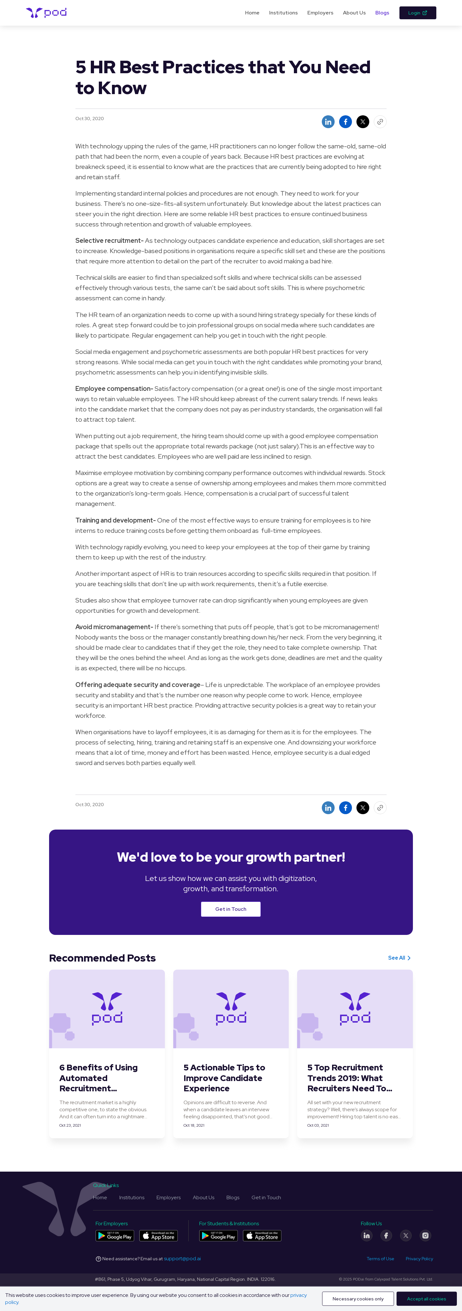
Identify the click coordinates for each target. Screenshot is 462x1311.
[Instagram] (425, 1235)
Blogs (382, 12)
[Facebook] (386, 1235)
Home (252, 12)
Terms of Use (380, 1259)
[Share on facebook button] (345, 121)
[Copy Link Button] (380, 121)
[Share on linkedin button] (328, 121)
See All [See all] (400, 958)
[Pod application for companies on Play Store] (115, 1235)
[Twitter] (406, 1235)
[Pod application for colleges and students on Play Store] (218, 1235)
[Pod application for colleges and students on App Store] (262, 1235)
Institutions (283, 12)
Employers (320, 12)
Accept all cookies (426, 1299)
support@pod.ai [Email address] (182, 1258)
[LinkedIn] (366, 1235)
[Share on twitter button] (362, 121)
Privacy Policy (419, 1259)
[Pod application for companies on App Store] (158, 1235)
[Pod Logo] (46, 13)
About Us (354, 12)
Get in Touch (230, 909)
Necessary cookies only (358, 1299)
